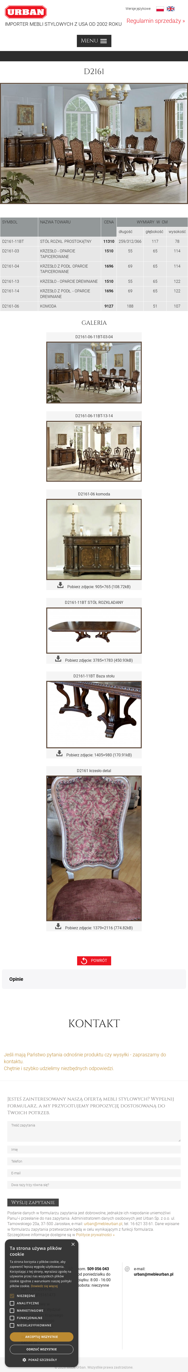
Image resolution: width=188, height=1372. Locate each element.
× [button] (73, 1244)
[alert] (41, 1303)
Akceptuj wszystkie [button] (41, 1337)
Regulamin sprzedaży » (156, 20)
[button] (41, 1359)
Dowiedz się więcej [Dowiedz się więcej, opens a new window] (44, 1286)
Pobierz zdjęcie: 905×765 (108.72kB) (94, 585)
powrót (94, 960)
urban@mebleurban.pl (103, 1199)
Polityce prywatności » (95, 1210)
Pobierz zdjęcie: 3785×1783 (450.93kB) (94, 659)
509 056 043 (98, 1244)
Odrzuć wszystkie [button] (41, 1349)
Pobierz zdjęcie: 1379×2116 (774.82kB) (94, 926)
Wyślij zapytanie (33, 1178)
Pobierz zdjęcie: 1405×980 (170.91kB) (94, 753)
